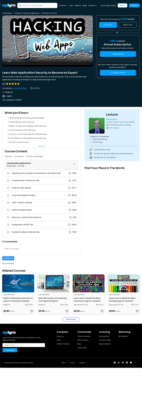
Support (82, 363)
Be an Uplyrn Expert (108, 5)
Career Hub (81, 348)
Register (134, 5)
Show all (42, 146)
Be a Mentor (123, 336)
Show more (71, 319)
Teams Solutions (83, 336)
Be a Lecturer (104, 336)
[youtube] (131, 362)
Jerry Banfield (20, 88)
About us (60, 336)
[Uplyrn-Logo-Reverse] (9, 5)
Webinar (78, 5)
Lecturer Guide (105, 340)
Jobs (71, 5)
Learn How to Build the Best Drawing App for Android (122, 299)
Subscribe (10, 350)
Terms (63, 363)
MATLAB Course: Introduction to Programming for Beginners (53, 301)
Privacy (72, 363)
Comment (8, 258)
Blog (79, 344)
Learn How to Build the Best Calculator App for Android (87, 299)
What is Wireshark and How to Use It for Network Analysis (18, 299)
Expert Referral (104, 344)
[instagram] (123, 362)
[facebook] (115, 362)
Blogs (85, 5)
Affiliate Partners (63, 344)
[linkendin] (127, 362)
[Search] (39, 5)
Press (59, 340)
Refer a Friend (82, 340)
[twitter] (119, 362)
